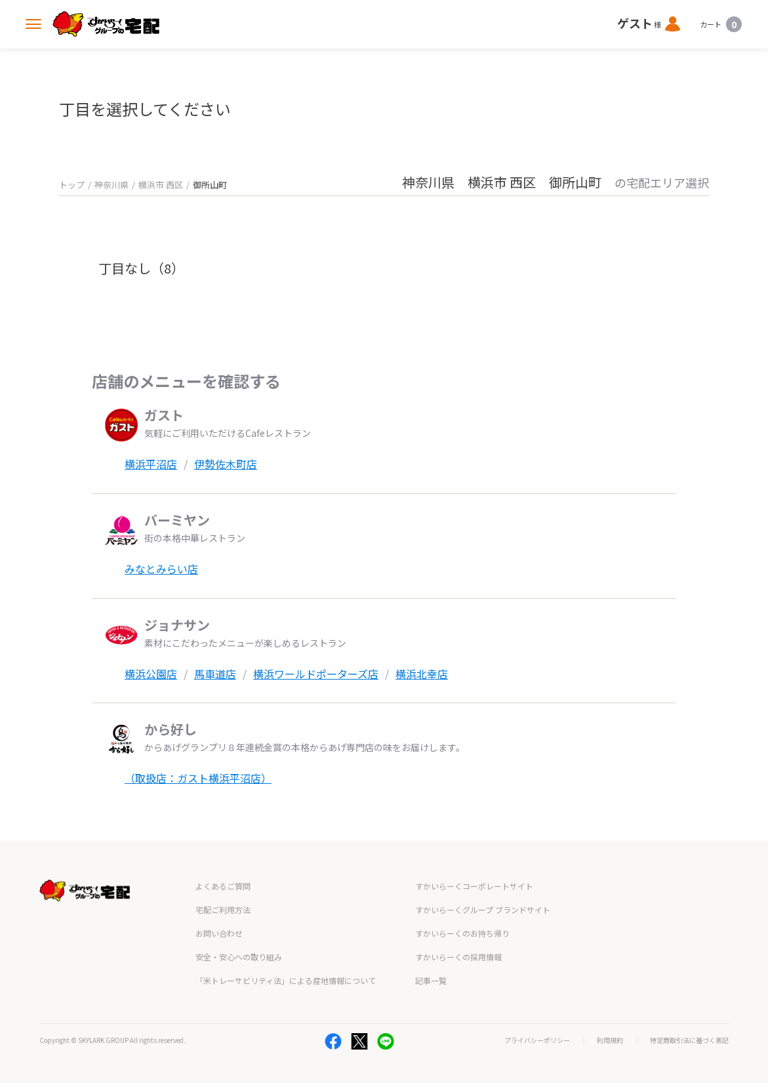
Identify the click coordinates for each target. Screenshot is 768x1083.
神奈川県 (111, 184)
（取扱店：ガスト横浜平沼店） (198, 778)
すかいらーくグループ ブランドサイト (482, 909)
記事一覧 (431, 980)
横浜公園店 (151, 674)
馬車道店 (215, 674)
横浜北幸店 (421, 674)
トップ (72, 184)
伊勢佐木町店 (225, 464)
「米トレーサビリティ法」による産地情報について (285, 980)
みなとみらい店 (161, 569)
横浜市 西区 (160, 184)
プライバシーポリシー (537, 1040)
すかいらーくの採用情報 (458, 956)
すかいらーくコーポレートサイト (474, 885)
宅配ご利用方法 (223, 909)
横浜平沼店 (151, 464)
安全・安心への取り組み (238, 956)
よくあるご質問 (223, 885)
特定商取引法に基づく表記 (689, 1040)
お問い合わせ (219, 933)
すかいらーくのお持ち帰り (462, 933)
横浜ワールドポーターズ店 (315, 674)
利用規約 (610, 1040)
